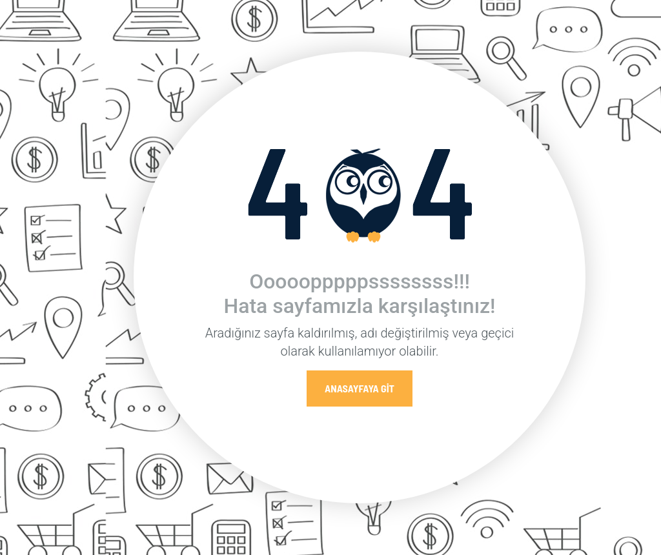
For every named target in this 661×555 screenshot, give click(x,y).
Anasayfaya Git (359, 388)
